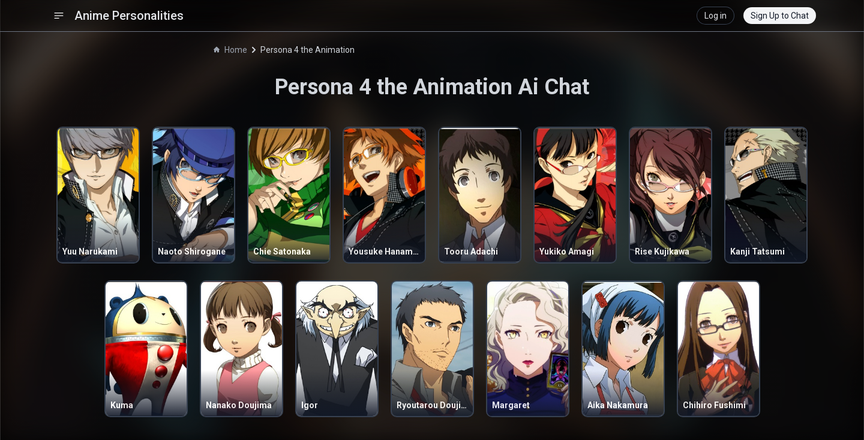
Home (230, 50)
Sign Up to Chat (780, 15)
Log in (715, 15)
